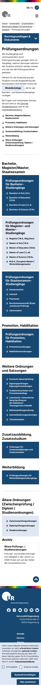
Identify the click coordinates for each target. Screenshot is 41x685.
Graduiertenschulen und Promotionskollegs (20, 391)
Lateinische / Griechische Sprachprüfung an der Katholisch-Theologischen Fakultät (21, 401)
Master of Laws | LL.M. (19, 252)
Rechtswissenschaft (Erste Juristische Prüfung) (22, 304)
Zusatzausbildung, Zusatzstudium (21, 131)
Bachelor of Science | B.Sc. (22, 209)
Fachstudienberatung (12, 110)
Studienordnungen (18, 530)
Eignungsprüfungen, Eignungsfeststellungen (20, 384)
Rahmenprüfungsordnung (21, 410)
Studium (6, 29)
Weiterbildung (12, 136)
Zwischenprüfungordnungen (23, 521)
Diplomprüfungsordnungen (22, 525)
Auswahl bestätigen (25, 674)
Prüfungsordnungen (21, 29)
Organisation (28, 23)
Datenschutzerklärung (24, 661)
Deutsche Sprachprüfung (21, 379)
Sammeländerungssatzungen (23, 415)
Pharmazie (14, 299)
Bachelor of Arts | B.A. (19, 193)
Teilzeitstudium (16, 419)
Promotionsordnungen (20, 347)
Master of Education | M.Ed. (22, 248)
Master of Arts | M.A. (19, 243)
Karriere (20, 638)
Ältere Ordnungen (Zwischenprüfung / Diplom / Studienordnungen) (19, 142)
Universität (15, 23)
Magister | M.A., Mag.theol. (22, 238)
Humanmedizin (16, 289)
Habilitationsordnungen (20, 351)
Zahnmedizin (15, 310)
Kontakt (20, 634)
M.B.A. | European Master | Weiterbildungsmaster (21, 262)
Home (4, 23)
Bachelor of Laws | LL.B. (20, 205)
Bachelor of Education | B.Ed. (19, 198)
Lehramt (13, 294)
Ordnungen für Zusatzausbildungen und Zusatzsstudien (21, 449)
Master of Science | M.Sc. (21, 257)
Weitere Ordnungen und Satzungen (22, 127)
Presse (20, 642)
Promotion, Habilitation (16, 122)
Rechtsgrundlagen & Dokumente (17, 26)
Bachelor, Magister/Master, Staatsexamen (18, 116)
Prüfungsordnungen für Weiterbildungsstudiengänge (23, 476)
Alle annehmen (28, 682)
